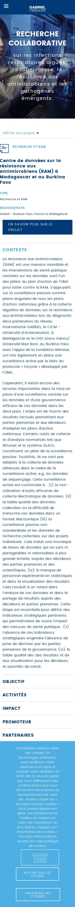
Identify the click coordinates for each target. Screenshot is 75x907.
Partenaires (18, 735)
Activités (15, 695)
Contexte (15, 250)
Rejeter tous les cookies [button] (37, 874)
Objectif (14, 682)
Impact (12, 708)
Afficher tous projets (21, 133)
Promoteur (17, 722)
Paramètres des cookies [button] (38, 895)
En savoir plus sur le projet (30, 227)
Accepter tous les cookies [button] (40, 858)
